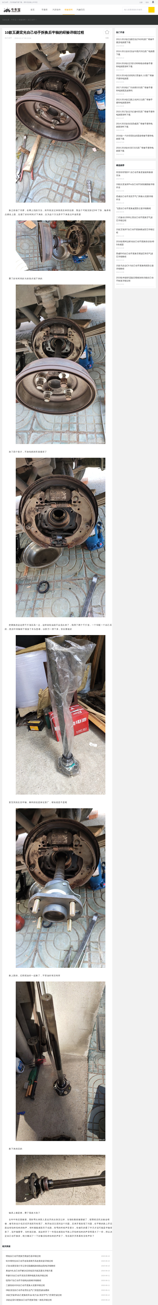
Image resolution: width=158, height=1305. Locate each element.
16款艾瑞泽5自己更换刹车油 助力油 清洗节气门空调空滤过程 (34, 1295)
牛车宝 (14, 20)
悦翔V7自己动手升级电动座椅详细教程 (23, 1280)
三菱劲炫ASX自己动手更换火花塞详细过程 (25, 1285)
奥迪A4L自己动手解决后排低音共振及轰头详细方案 (29, 1271)
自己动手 (31, 20)
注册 (141, 2)
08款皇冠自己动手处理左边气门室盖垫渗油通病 (27, 1290)
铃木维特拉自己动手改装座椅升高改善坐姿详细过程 (29, 1261)
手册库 (44, 10)
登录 (147, 2)
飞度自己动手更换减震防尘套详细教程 (133, 208)
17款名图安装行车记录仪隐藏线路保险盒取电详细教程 (30, 1266)
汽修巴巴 (81, 10)
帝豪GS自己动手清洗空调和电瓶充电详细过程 (27, 1275)
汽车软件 (56, 10)
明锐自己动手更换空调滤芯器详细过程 (23, 1256)
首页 (32, 10)
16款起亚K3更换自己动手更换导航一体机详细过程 (29, 1300)
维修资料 (69, 10)
